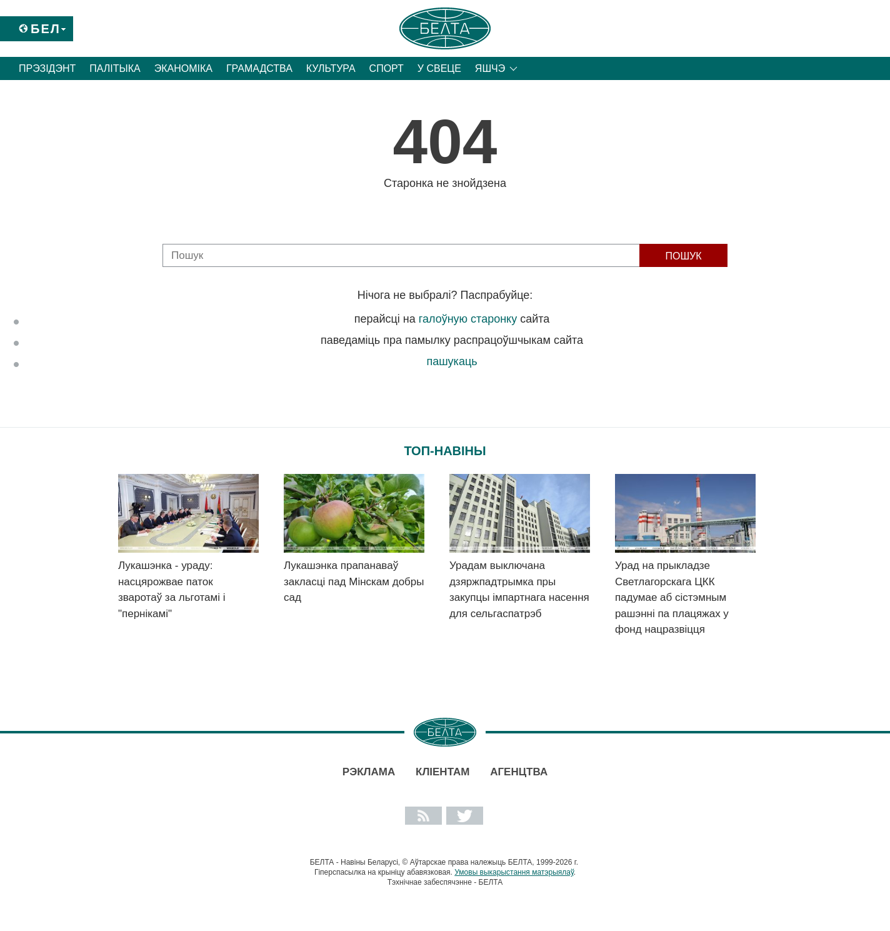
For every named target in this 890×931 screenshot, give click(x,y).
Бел (46, 29)
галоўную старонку (468, 319)
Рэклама (368, 772)
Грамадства (259, 68)
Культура (331, 68)
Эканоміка (183, 68)
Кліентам (442, 772)
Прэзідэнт (47, 68)
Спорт (386, 68)
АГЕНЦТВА (519, 772)
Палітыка (114, 68)
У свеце (439, 68)
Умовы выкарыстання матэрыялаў (514, 872)
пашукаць (451, 361)
